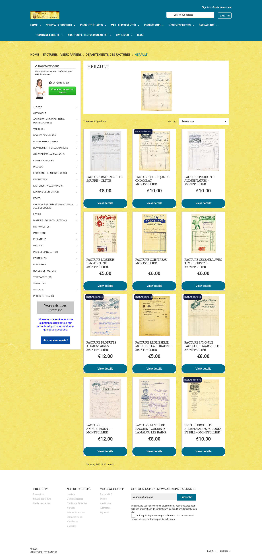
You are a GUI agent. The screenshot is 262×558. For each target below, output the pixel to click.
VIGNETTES (39, 283)
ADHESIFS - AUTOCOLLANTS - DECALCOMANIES (49, 121)
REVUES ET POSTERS (44, 270)
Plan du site (72, 521)
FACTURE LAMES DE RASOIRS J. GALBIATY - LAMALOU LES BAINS (151, 428)
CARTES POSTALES (43, 160)
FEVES (36, 198)
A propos (71, 508)
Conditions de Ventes (77, 503)
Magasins (71, 526)
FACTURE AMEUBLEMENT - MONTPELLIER (99, 428)
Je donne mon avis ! (55, 340)
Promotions (38, 494)
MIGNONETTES (41, 226)
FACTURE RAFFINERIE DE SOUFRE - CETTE (104, 178)
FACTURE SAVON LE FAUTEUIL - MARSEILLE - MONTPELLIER (202, 346)
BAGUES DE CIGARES (44, 135)
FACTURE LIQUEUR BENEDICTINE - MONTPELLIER (100, 263)
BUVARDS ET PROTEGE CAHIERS (50, 147)
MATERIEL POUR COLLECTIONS (50, 220)
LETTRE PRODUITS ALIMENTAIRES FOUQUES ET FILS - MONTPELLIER (202, 428)
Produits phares (43, 296)
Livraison (71, 494)
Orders (103, 499)
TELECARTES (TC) (42, 277)
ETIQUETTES (40, 179)
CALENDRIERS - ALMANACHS (49, 154)
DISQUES (38, 166)
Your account (112, 489)
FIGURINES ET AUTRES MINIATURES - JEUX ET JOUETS (53, 206)
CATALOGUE (39, 113)
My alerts (104, 512)
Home (55, 107)
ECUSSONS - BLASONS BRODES (50, 173)
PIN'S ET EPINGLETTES (45, 252)
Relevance (203, 121)
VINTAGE (38, 289)
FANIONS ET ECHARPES (46, 192)
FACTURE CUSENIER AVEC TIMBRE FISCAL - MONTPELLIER (203, 263)
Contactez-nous (74, 517)
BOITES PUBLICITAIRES (45, 141)
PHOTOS (38, 245)
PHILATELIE (39, 239)
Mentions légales (75, 499)
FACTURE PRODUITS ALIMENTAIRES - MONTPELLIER (199, 180)
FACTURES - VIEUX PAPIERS (48, 185)
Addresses (105, 508)
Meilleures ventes (41, 503)
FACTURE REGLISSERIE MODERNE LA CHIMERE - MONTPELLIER (153, 346)
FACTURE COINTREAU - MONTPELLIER (152, 261)
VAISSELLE (39, 129)
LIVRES (37, 214)
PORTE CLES (40, 258)
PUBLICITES (39, 264)
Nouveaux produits (42, 499)
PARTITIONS (39, 233)
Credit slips (105, 503)
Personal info (106, 494)
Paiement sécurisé (75, 512)
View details (105, 203)
